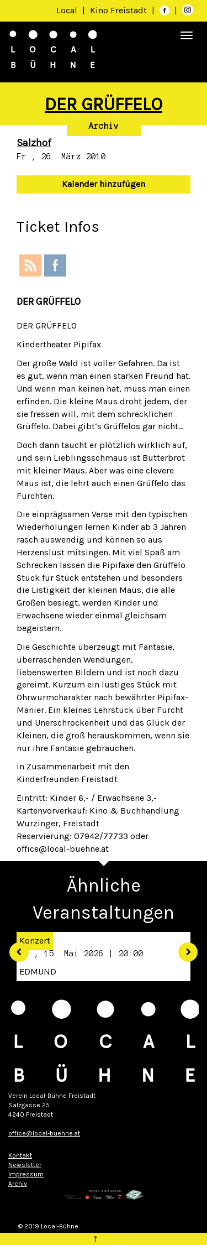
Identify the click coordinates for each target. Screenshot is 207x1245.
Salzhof (34, 143)
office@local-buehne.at (44, 1133)
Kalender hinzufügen (103, 184)
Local (66, 10)
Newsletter (24, 1165)
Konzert (34, 940)
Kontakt (20, 1155)
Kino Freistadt (119, 10)
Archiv (104, 126)
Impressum (26, 1174)
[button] (15, 947)
